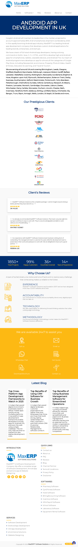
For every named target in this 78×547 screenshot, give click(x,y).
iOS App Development (16, 529)
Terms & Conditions (49, 469)
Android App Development (18, 526)
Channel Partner (48, 466)
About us (58, 13)
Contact (69, 13)
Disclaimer (46, 475)
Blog (44, 463)
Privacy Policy (47, 472)
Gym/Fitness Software (50, 490)
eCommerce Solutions (16, 532)
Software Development (16, 522)
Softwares (28, 13)
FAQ (39, 13)
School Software (48, 505)
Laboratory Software (50, 508)
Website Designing (15, 535)
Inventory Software (49, 499)
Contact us (46, 450)
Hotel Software (48, 493)
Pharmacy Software (49, 486)
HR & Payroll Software (50, 502)
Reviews (48, 13)
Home (18, 13)
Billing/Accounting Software (53, 496)
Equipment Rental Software (53, 512)
